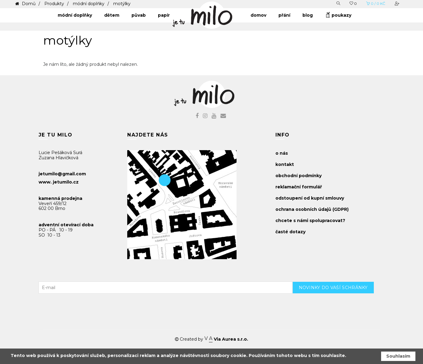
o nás (281, 153)
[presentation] (338, 305)
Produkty (54, 3)
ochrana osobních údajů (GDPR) (312, 209)
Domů (28, 3)
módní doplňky (88, 3)
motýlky (122, 3)
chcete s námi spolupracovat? (310, 220)
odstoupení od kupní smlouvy (309, 198)
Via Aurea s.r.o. (226, 339)
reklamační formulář (298, 187)
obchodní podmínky (298, 175)
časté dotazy (290, 231)
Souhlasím (398, 356)
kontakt (284, 164)
